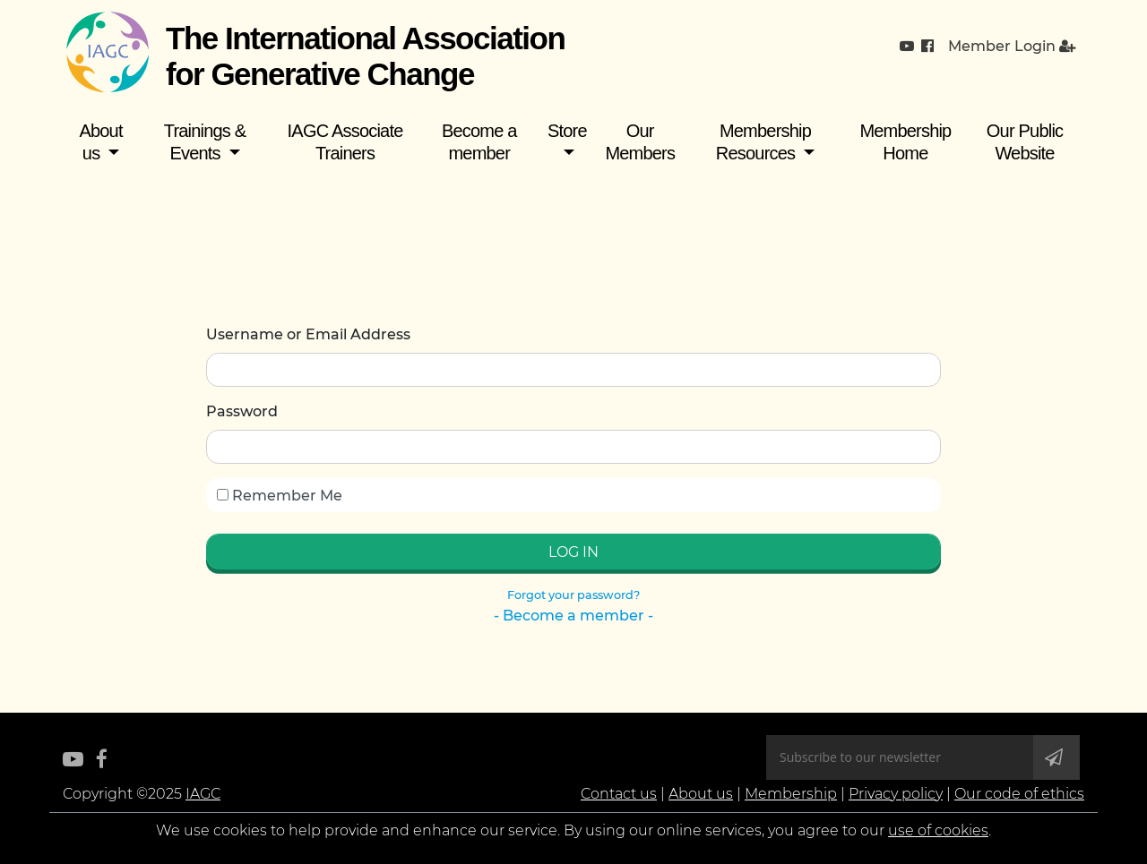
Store (567, 131)
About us (100, 142)
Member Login (1011, 46)
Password (242, 411)
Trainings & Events (205, 142)
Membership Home (905, 142)
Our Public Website (1025, 142)
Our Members (640, 142)
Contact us (619, 793)
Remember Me (279, 495)
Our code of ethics (1019, 793)
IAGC (202, 793)
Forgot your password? (573, 595)
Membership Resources (763, 142)
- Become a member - (573, 615)
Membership (791, 793)
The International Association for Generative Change (365, 56)
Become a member (479, 142)
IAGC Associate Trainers (345, 142)
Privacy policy (896, 793)
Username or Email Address (308, 334)
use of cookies (938, 830)
